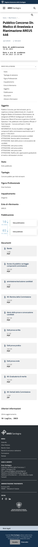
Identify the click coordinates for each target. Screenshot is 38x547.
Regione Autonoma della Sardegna (15, 2)
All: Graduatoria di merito (17, 376)
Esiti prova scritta (13, 330)
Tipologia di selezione (11, 75)
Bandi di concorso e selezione (27, 18)
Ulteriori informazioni (11, 99)
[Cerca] (32, 15)
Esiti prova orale (13, 361)
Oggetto (6, 89)
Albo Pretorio (12, 18)
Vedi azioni (16, 41)
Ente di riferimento (10, 85)
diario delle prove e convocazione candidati (20, 313)
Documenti (7, 95)
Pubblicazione (8, 92)
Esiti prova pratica (14, 345)
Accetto (15, 542)
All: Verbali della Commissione (18, 392)
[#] (2, 499)
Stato (5, 71)
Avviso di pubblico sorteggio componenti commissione (18, 264)
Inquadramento (9, 82)
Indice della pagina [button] (8, 66)
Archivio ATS (5, 487)
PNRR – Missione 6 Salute (10, 488)
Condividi (6, 41)
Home (4, 18)
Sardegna (14, 8)
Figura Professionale (10, 78)
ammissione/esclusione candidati (20, 281)
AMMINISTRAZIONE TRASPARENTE (12, 483)
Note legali (6, 528)
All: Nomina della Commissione (19, 296)
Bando (9, 248)
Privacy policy (24, 542)
